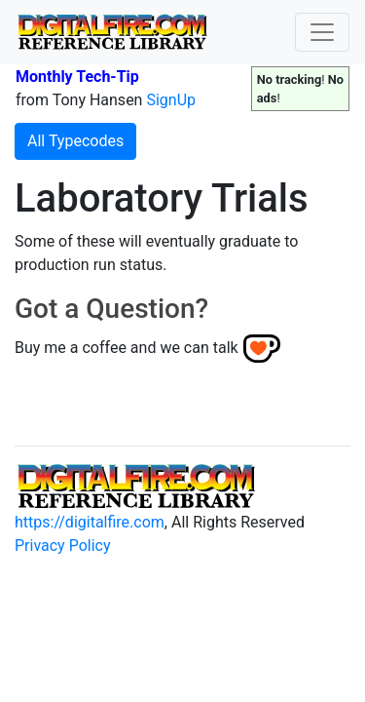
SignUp (171, 100)
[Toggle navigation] (322, 32)
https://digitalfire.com (89, 522)
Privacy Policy (63, 545)
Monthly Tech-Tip (77, 76)
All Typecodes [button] (75, 141)
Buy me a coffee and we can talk (126, 347)
